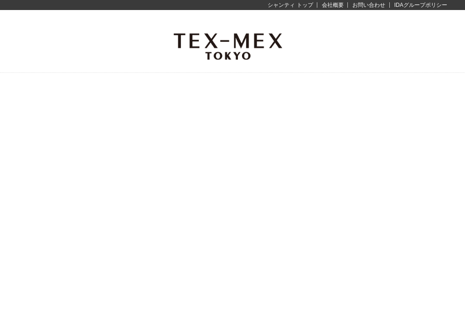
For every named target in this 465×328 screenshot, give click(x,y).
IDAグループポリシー (420, 5)
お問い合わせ (368, 5)
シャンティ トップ (290, 5)
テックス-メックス (228, 45)
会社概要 (333, 5)
